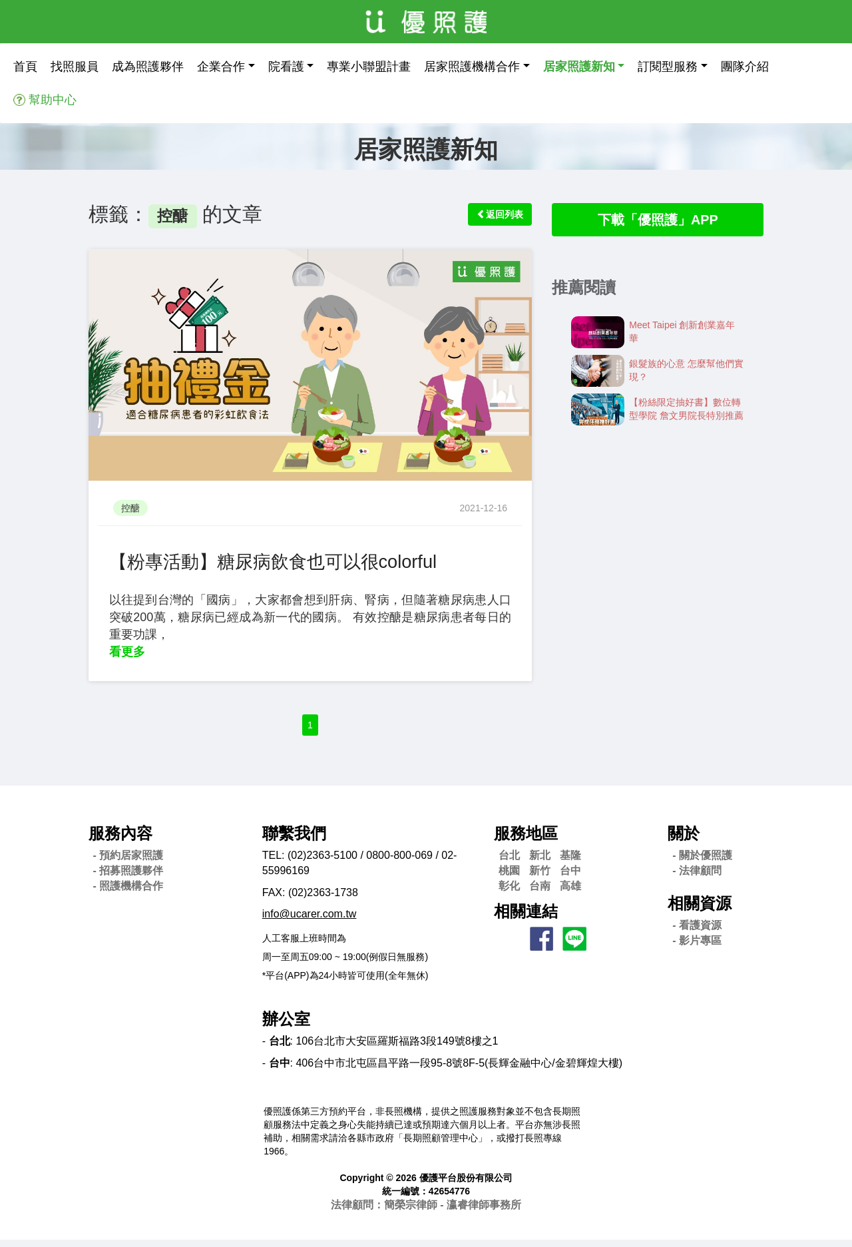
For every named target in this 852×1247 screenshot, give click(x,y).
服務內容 (120, 840)
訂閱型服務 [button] (668, 66)
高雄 (570, 892)
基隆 (570, 862)
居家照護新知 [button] (579, 66)
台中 (570, 877)
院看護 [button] (286, 66)
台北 (509, 862)
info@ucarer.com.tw (309, 921)
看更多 (127, 651)
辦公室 (286, 1026)
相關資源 (700, 910)
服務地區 (526, 840)
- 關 (702, 862)
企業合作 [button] (221, 66)
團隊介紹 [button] (745, 66)
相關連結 (526, 918)
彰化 (509, 892)
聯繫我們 (294, 840)
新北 (539, 862)
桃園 (509, 877)
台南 (539, 892)
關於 (684, 840)
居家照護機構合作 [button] (472, 66)
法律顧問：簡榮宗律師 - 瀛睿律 (426, 1212)
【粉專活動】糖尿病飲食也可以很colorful (291, 561)
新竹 (539, 877)
